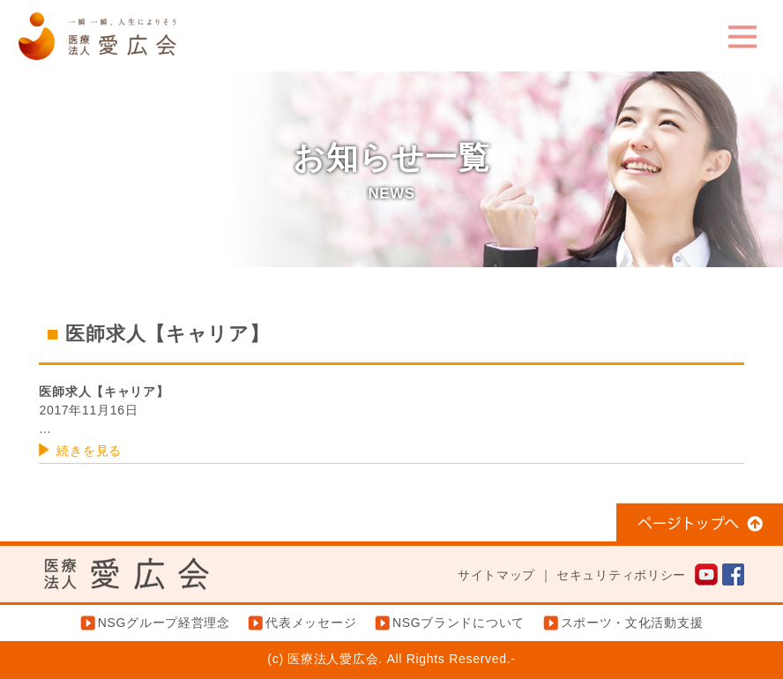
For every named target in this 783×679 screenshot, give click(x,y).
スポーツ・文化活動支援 (632, 623)
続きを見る (89, 451)
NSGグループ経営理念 (164, 623)
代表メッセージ (310, 623)
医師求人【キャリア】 (103, 391)
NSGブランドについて (458, 623)
